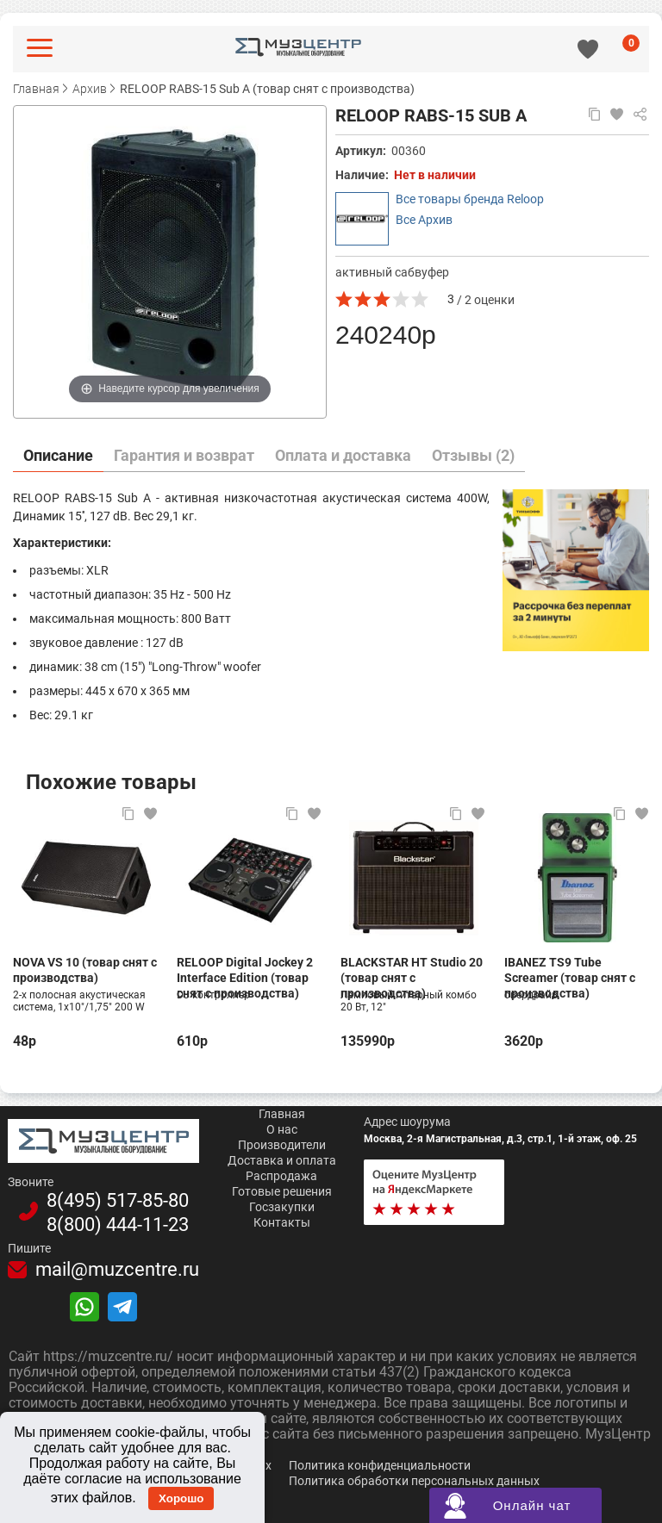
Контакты (281, 1222)
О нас (281, 1129)
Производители (282, 1145)
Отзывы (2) (473, 455)
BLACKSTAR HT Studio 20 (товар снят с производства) (411, 970)
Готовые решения (282, 1191)
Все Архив (424, 220)
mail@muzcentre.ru (117, 1269)
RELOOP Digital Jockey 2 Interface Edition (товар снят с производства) (245, 970)
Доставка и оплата (282, 1160)
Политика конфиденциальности (380, 1465)
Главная (282, 1114)
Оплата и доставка (343, 455)
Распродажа (281, 1176)
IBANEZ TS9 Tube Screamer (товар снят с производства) (569, 970)
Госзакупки (282, 1207)
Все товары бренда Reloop (470, 199)
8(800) (118, 1225)
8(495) (118, 1201)
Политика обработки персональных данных (414, 1481)
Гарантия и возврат (184, 455)
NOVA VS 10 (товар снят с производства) (85, 970)
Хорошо (181, 1498)
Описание (58, 455)
